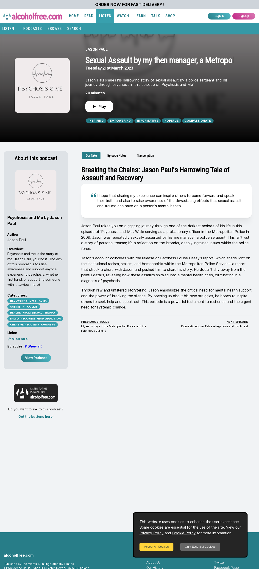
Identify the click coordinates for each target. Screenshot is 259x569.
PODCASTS (32, 28)
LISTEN (105, 16)
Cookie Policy (184, 533)
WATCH (123, 16)
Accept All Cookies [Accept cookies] (156, 546)
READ (88, 16)
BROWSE (54, 28)
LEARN (140, 16)
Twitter (219, 562)
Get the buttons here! (35, 416)
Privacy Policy (151, 533)
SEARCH (74, 28)
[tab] (91, 155)
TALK (155, 16)
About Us (153, 562)
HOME (74, 16)
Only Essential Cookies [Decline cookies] (200, 546)
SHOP (170, 16)
